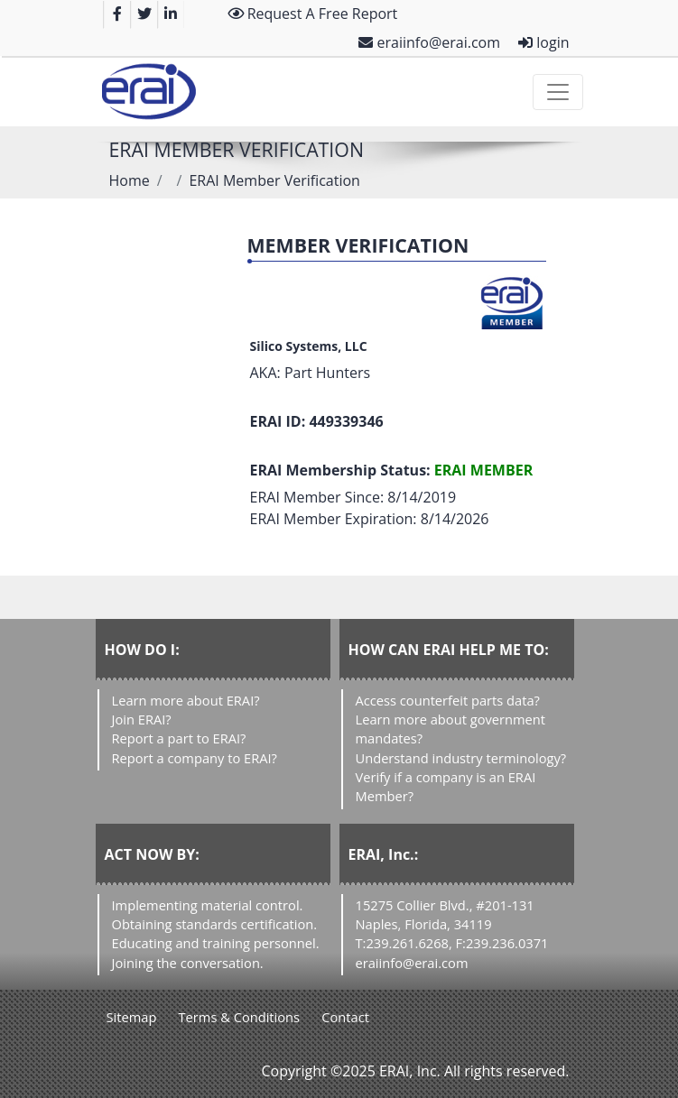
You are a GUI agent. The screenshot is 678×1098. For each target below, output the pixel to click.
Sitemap (132, 1017)
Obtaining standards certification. (215, 924)
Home (129, 180)
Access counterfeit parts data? (448, 700)
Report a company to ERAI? (194, 758)
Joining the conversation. (188, 963)
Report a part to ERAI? (179, 738)
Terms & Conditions (240, 1017)
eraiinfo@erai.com (429, 42)
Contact (345, 1017)
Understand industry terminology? (461, 758)
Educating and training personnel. (216, 943)
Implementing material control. (207, 905)
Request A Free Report (313, 13)
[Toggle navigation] (558, 92)
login (543, 42)
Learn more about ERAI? (186, 700)
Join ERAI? (142, 719)
